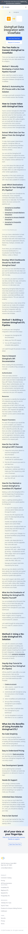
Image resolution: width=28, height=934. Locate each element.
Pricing (3, 880)
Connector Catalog (6, 878)
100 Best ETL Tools (6, 903)
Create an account (10, 684)
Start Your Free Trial (14, 38)
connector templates (18, 654)
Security (3, 918)
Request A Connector (14, 42)
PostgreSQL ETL (5, 896)
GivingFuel (16, 12)
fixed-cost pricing (18, 754)
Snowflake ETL (5, 887)
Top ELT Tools (4, 905)
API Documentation (6, 883)
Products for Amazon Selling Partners (11, 908)
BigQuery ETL (5, 890)
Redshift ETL (4, 893)
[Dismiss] (26, 2)
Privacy (3, 921)
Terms (2, 923)
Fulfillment (4, 911)
